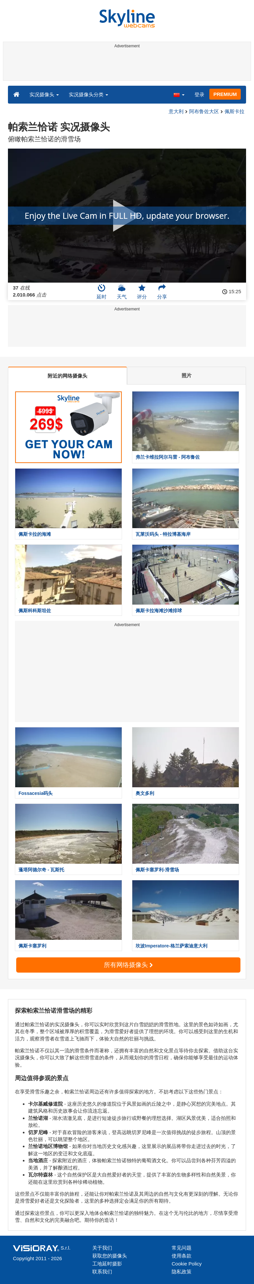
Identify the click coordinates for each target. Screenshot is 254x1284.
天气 (122, 291)
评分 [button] (142, 291)
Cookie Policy (187, 1263)
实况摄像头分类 (88, 94)
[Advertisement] (125, 65)
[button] (179, 94)
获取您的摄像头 (109, 1256)
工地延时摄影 (107, 1263)
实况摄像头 (44, 94)
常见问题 (181, 1248)
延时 (101, 291)
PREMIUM (225, 94)
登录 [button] (199, 94)
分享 (162, 291)
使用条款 (181, 1256)
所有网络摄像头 (128, 964)
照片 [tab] (186, 375)
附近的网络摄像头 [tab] (67, 376)
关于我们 (102, 1248)
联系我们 (102, 1271)
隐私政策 (181, 1271)
